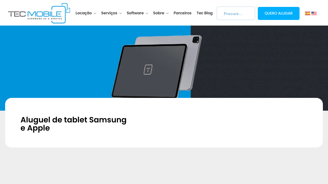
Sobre (161, 13)
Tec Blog (204, 13)
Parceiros (183, 13)
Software (137, 13)
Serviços (111, 13)
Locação (86, 13)
